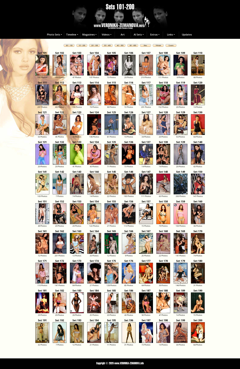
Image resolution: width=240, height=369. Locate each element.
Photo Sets (53, 34)
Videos (106, 34)
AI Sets (138, 34)
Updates (187, 34)
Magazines (88, 34)
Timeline (71, 34)
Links (170, 34)
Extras (154, 34)
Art (123, 34)
